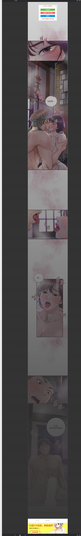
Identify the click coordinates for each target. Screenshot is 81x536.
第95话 (2, 231)
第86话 (2, 209)
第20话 (2, 47)
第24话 (2, 57)
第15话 (2, 35)
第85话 (2, 206)
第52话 (2, 126)
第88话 (2, 214)
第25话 (2, 59)
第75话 (2, 182)
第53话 (2, 128)
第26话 (2, 62)
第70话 (2, 170)
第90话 (2, 219)
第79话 (2, 192)
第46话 (2, 111)
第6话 (2, 13)
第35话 (2, 84)
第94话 (2, 228)
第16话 (2, 37)
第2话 (2, 3)
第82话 (2, 199)
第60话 (2, 145)
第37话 (2, 89)
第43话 (2, 104)
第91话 (2, 221)
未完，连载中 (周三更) (5, 233)
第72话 (2, 174)
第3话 (2, 6)
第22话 (2, 52)
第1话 (2, 1)
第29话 (2, 69)
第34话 (2, 81)
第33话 (2, 79)
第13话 (2, 30)
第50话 (2, 121)
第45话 (2, 108)
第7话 (2, 15)
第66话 (2, 160)
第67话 (2, 162)
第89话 (2, 216)
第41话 (2, 99)
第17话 (2, 40)
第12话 (2, 28)
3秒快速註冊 (47, 9)
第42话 (2, 101)
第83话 (2, 201)
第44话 (2, 106)
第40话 (2, 96)
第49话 (2, 118)
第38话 (2, 91)
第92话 (2, 223)
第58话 (2, 140)
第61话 (2, 148)
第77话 (2, 187)
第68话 (2, 165)
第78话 (2, 189)
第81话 (2, 196)
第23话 (2, 55)
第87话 (2, 211)
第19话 (2, 45)
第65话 (2, 157)
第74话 (2, 179)
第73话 (2, 177)
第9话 (2, 20)
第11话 (2, 25)
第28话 (2, 67)
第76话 (2, 184)
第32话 (2, 77)
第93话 (2, 226)
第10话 (2, 23)
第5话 (2, 11)
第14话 (2, 33)
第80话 (2, 194)
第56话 (2, 135)
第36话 (2, 86)
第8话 (2, 18)
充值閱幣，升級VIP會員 (47, 12)
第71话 (2, 172)
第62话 (2, 150)
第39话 (2, 94)
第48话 (2, 116)
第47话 (2, 113)
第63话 (2, 152)
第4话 (2, 8)
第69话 (2, 167)
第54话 (2, 130)
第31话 (2, 74)
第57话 (2, 138)
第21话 (2, 50)
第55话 (2, 133)
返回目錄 (3, 237)
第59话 (2, 143)
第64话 (2, 155)
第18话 (2, 42)
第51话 (2, 123)
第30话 (2, 72)
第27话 (2, 64)
